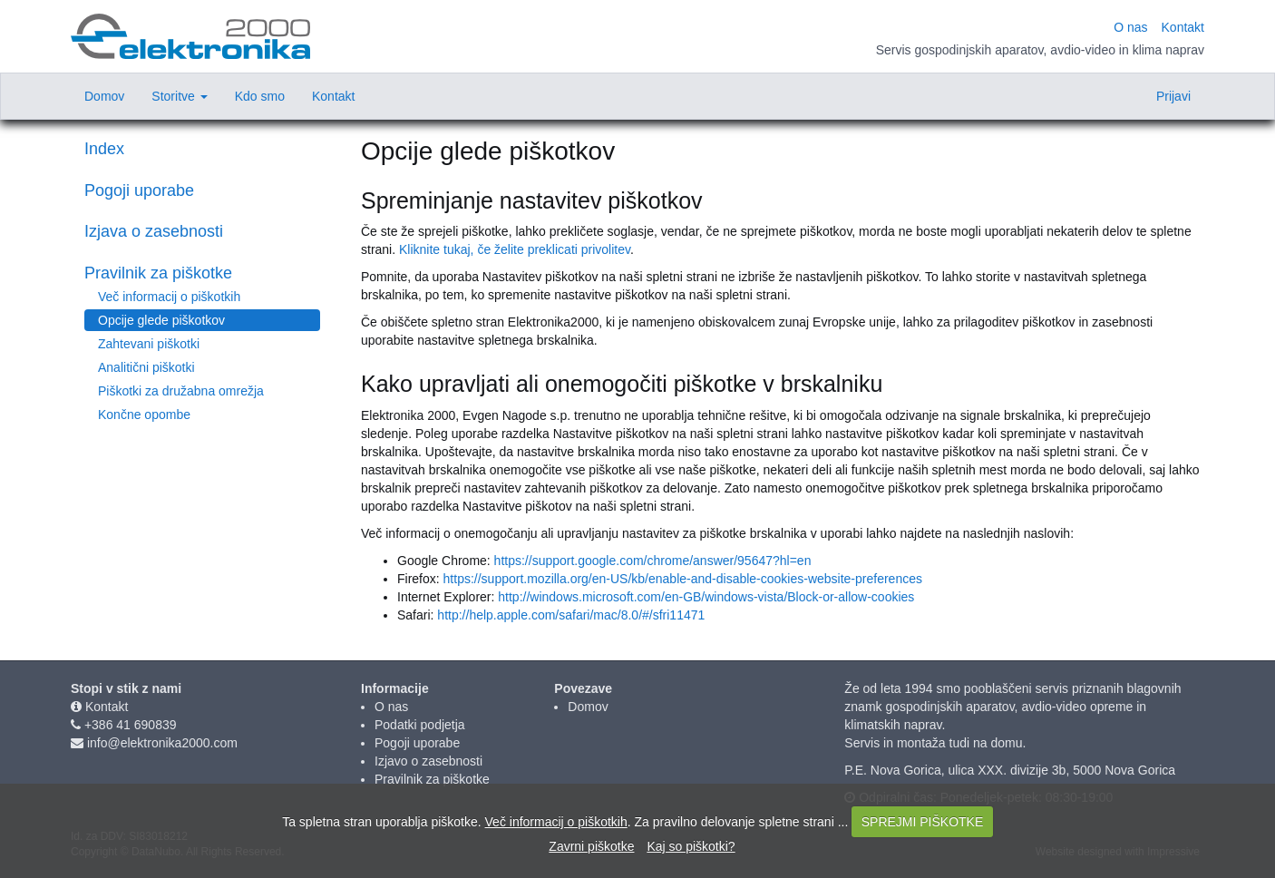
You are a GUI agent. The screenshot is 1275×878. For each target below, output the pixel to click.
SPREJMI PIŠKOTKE (922, 822)
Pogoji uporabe (139, 190)
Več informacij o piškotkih (169, 296)
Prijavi (1173, 96)
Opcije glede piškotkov (161, 320)
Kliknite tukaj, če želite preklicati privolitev (514, 249)
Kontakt (106, 706)
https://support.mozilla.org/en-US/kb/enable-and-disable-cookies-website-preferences (682, 578)
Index (104, 149)
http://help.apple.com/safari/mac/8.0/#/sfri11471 (571, 615)
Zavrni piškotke (591, 846)
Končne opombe (144, 414)
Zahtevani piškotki (149, 344)
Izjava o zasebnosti (153, 231)
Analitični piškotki (146, 367)
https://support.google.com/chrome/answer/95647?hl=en (653, 560)
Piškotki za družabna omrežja (181, 391)
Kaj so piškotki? (691, 846)
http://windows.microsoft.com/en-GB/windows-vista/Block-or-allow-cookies (706, 597)
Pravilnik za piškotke (158, 273)
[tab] (202, 191)
